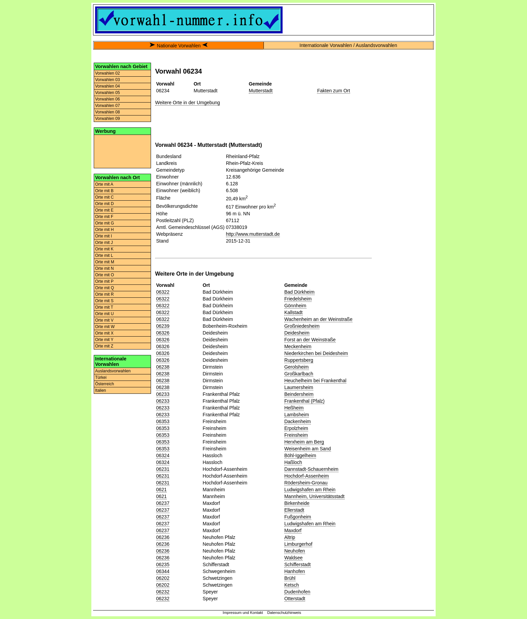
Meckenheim (297, 346)
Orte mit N (104, 268)
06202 (162, 578)
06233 (162, 394)
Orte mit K (104, 249)
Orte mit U (104, 313)
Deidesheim (297, 333)
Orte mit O (104, 275)
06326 (162, 333)
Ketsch (291, 585)
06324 (162, 455)
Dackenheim (297, 421)
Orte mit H (104, 229)
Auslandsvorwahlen (113, 371)
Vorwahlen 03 (107, 79)
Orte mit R (104, 294)
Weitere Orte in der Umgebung (187, 102)
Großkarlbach (298, 373)
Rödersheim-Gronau (306, 482)
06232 (162, 591)
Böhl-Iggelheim (300, 455)
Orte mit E (104, 210)
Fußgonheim (297, 517)
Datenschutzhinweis (284, 612)
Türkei (100, 377)
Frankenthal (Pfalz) (304, 401)
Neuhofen (294, 551)
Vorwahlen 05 (107, 92)
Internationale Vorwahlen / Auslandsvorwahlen (348, 45)
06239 (162, 326)
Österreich (104, 384)
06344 (162, 571)
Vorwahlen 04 (107, 86)
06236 (162, 537)
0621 (161, 489)
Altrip (289, 537)
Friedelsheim (298, 298)
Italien (100, 390)
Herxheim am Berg (304, 442)
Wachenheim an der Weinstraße (318, 319)
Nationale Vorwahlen (178, 45)
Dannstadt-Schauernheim (311, 469)
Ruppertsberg (298, 360)
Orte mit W (105, 326)
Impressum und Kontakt (243, 612)
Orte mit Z (104, 346)
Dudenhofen (297, 591)
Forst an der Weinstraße (310, 339)
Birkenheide (297, 503)
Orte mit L (104, 255)
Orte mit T (104, 307)
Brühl (290, 578)
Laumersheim (298, 387)
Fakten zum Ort (333, 90)
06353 (162, 421)
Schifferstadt (297, 564)
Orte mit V (104, 320)
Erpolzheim (296, 428)
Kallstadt (293, 312)
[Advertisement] (122, 151)
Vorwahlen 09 (107, 118)
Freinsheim (296, 435)
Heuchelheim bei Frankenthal (315, 380)
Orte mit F (104, 216)
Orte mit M (104, 262)
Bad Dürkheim (299, 292)
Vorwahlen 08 (107, 112)
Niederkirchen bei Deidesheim (316, 353)
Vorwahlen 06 (107, 99)
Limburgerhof (298, 544)
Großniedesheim (302, 326)
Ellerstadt (294, 510)
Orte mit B (104, 190)
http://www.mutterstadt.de (253, 234)
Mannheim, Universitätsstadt (314, 496)
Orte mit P (104, 281)
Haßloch (293, 462)
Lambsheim (296, 414)
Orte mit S (104, 300)
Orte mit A (104, 184)
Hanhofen (294, 571)
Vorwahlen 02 (107, 73)
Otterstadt (294, 598)
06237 (162, 503)
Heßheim (294, 408)
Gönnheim (295, 305)
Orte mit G (104, 223)
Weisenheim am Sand (307, 448)
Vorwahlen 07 (107, 105)
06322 (162, 292)
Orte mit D (104, 203)
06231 (162, 469)
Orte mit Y (104, 339)
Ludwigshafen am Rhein (309, 489)
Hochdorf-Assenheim (306, 476)
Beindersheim (299, 394)
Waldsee (293, 557)
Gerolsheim (296, 367)
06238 (162, 367)
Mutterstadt (261, 90)
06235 (162, 564)
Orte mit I (103, 236)
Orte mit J (104, 242)
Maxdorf (293, 530)
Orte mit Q (104, 287)
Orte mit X (104, 333)
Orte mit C (104, 197)
